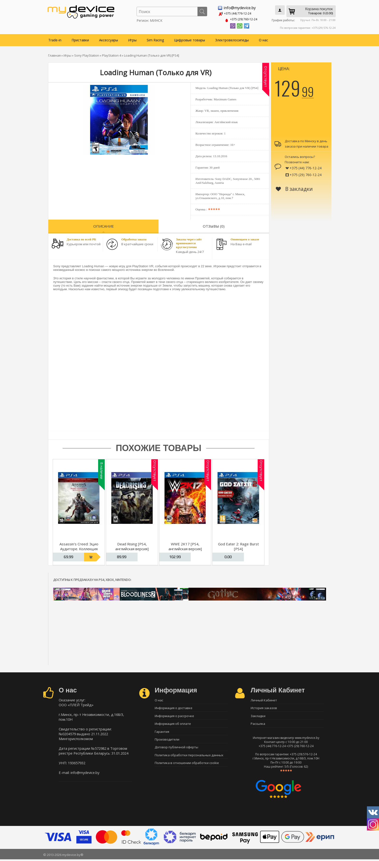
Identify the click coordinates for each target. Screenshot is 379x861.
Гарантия (162, 733)
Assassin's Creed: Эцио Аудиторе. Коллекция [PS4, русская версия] (78, 548)
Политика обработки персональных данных (189, 758)
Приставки (80, 39)
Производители (167, 741)
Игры (132, 39)
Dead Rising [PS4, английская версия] (132, 545)
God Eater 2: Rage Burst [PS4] (238, 545)
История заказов (264, 707)
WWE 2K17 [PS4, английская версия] (185, 545)
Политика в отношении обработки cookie (187, 767)
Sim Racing (155, 39)
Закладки (258, 716)
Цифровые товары (189, 39)
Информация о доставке (173, 707)
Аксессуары (108, 39)
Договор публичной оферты (176, 750)
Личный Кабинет (264, 699)
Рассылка (258, 724)
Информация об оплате (173, 724)
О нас (263, 39)
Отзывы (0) (214, 225)
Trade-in (54, 39)
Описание (103, 225)
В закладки (294, 188)
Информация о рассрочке (174, 716)
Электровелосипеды (232, 39)
